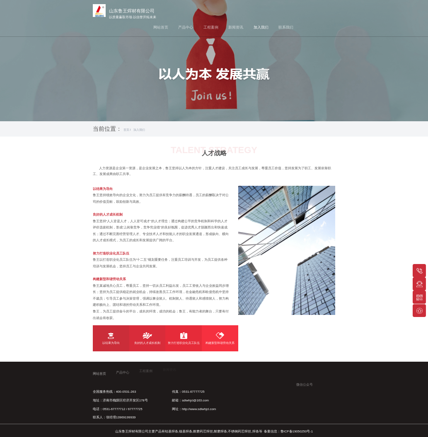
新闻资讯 (235, 27)
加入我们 (261, 27)
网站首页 (160, 27)
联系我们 (285, 27)
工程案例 (210, 27)
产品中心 (185, 27)
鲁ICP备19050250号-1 (296, 431)
